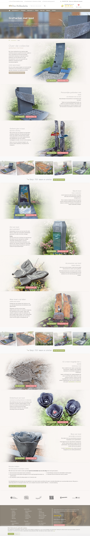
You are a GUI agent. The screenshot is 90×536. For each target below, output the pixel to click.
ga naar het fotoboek (59, 179)
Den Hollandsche (42, 523)
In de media (41, 524)
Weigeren (17, 534)
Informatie (30, 10)
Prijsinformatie (28, 517)
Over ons (42, 10)
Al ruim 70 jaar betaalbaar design (16, 1)
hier (54, 530)
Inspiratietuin (27, 523)
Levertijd (27, 514)
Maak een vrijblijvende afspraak (17, 486)
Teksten (26, 512)
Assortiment (15, 10)
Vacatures (41, 526)
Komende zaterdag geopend (49, 1)
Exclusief (13, 512)
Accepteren (11, 534)
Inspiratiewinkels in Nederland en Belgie (33, 1)
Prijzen (36, 10)
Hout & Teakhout (15, 523)
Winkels (48, 10)
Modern (13, 517)
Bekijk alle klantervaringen (59, 525)
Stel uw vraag (41, 514)
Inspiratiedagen (42, 517)
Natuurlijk (14, 518)
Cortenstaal (14, 526)
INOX (13, 524)
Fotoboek (23, 10)
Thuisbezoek (41, 512)
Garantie (27, 518)
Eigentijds (14, 514)
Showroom (27, 524)
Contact (54, 10)
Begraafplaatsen (28, 511)
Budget (13, 511)
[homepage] (9, 10)
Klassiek (13, 515)
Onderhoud (27, 515)
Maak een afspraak (42, 515)
